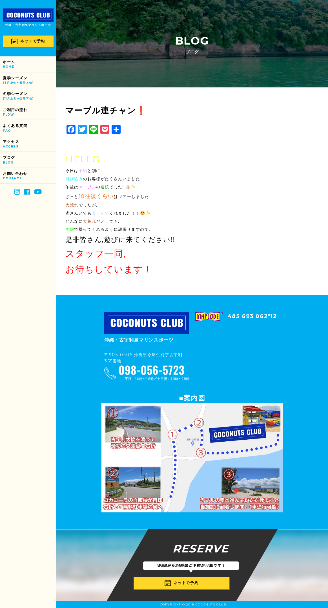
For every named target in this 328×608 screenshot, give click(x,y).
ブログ (29, 160)
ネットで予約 (28, 41)
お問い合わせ (29, 176)
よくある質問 (29, 128)
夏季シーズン (29, 80)
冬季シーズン (29, 96)
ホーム (29, 64)
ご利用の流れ (29, 112)
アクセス (29, 144)
